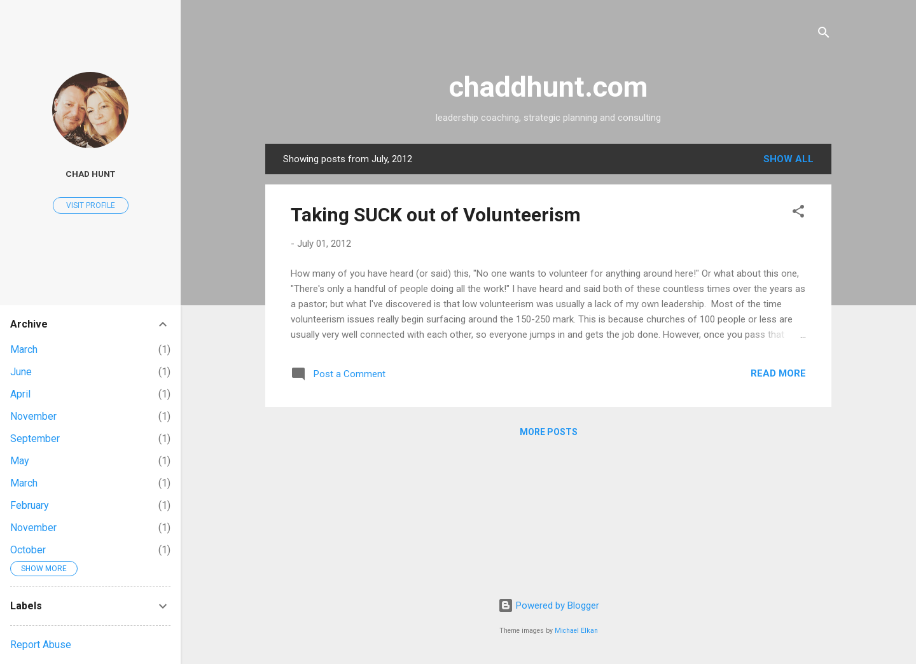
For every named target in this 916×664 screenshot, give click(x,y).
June (21, 372)
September (35, 438)
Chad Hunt (90, 174)
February (29, 505)
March (24, 349)
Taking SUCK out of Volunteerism (436, 215)
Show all (788, 159)
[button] (798, 213)
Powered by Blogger (548, 605)
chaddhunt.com (548, 87)
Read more (778, 373)
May (19, 461)
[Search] (823, 34)
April (20, 394)
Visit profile (90, 205)
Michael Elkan (576, 630)
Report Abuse (40, 645)
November (33, 416)
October (28, 550)
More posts (549, 432)
